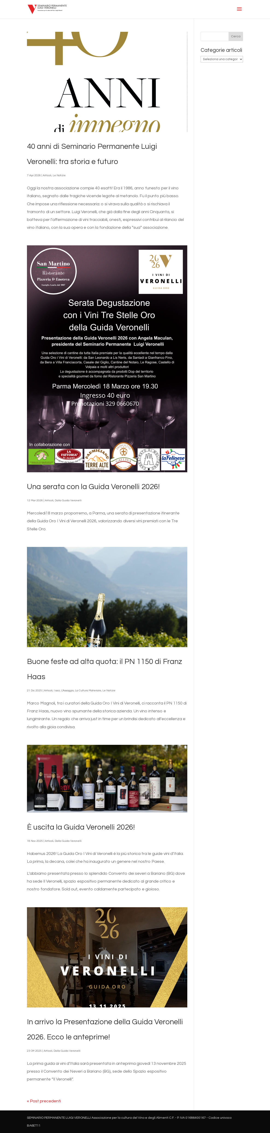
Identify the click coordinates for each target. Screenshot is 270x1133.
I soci (57, 690)
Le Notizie (59, 175)
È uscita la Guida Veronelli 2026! (81, 827)
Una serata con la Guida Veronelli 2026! (93, 487)
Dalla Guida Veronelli (68, 500)
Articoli (47, 175)
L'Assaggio (67, 690)
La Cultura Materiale (88, 690)
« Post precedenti (44, 1101)
